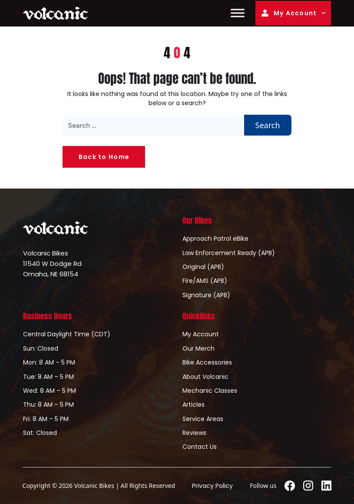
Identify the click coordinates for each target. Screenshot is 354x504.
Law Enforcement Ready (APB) (228, 253)
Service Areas (202, 418)
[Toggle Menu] (238, 13)
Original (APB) (203, 266)
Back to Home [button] (104, 157)
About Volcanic (205, 376)
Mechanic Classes (209, 390)
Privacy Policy (212, 485)
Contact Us (199, 446)
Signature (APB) (206, 295)
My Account (288, 13)
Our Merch (198, 348)
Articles (193, 404)
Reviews (194, 432)
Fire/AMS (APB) (204, 280)
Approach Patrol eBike (215, 238)
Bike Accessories (207, 362)
